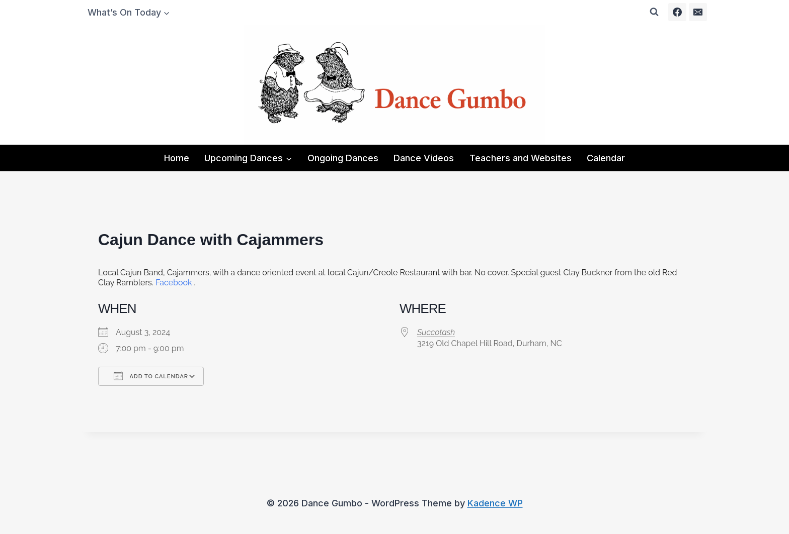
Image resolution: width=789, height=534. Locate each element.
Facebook (173, 282)
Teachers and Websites (520, 158)
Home (176, 158)
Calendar (606, 158)
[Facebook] (677, 12)
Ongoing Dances (342, 158)
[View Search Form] (654, 12)
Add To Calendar (151, 375)
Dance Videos (423, 158)
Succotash (436, 332)
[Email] (698, 12)
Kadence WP (495, 503)
